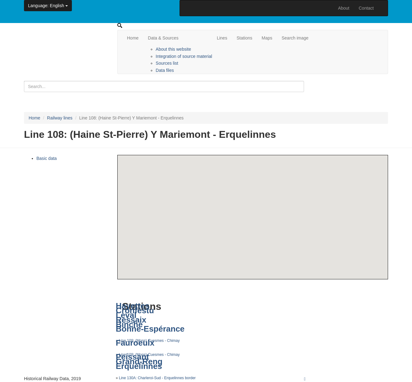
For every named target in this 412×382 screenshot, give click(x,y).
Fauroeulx (135, 342)
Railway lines (60, 117)
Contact (366, 8)
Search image (295, 37)
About (343, 8)
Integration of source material (184, 56)
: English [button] (48, 5)
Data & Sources (163, 37)
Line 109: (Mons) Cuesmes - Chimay (149, 354)
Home (132, 37)
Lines (222, 37)
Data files (165, 70)
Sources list (167, 63)
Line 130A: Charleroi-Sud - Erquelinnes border (157, 378)
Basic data (46, 158)
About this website (173, 49)
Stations (244, 37)
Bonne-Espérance (150, 328)
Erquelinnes (139, 366)
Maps (267, 37)
